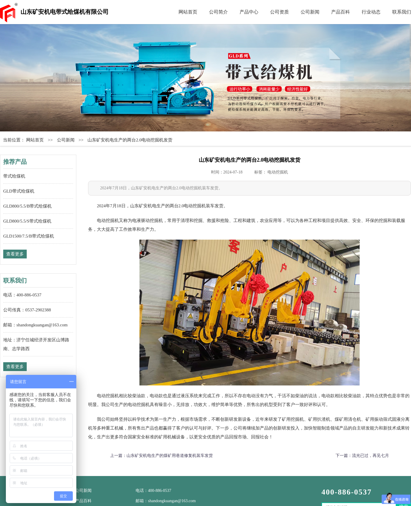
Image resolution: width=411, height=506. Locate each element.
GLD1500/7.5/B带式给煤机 (28, 236)
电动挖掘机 (277, 172)
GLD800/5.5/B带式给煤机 (27, 206)
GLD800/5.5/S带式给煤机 (27, 221)
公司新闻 (310, 11)
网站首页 (187, 11)
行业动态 (371, 11)
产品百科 (340, 11)
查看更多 (15, 254)
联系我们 (401, 11)
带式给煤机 (14, 176)
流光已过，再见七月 (370, 455)
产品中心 (249, 11)
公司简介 (218, 11)
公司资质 (279, 11)
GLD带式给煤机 (18, 191)
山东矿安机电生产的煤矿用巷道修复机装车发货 (170, 455)
